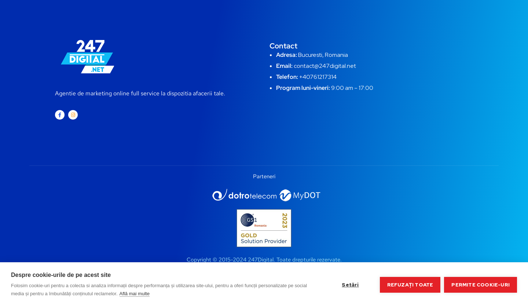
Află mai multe (135, 293)
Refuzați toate (410, 284)
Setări (350, 284)
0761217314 (321, 77)
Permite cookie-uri (480, 284)
